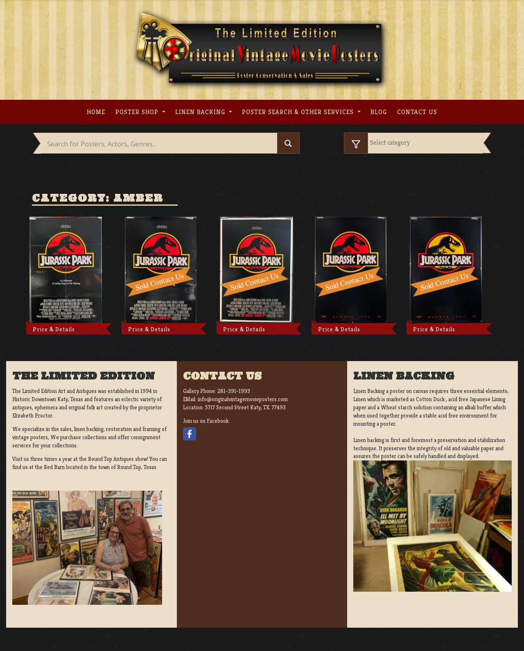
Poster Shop (137, 112)
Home (96, 112)
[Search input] (161, 144)
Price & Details (54, 329)
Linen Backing (201, 112)
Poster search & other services (299, 112)
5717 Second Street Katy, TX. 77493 (245, 407)
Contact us (417, 112)
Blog (378, 112)
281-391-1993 (233, 391)
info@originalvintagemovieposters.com (243, 399)
